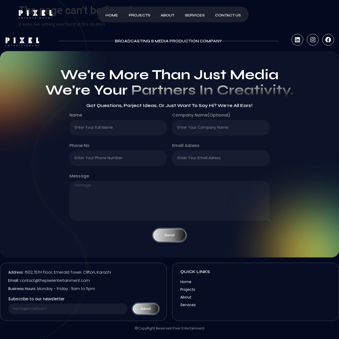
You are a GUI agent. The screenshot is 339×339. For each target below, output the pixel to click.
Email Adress (185, 146)
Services (194, 15)
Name (75, 115)
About (167, 15)
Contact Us (228, 15)
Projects (139, 15)
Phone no (79, 146)
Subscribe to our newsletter (36, 299)
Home (111, 15)
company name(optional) (201, 115)
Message (79, 176)
